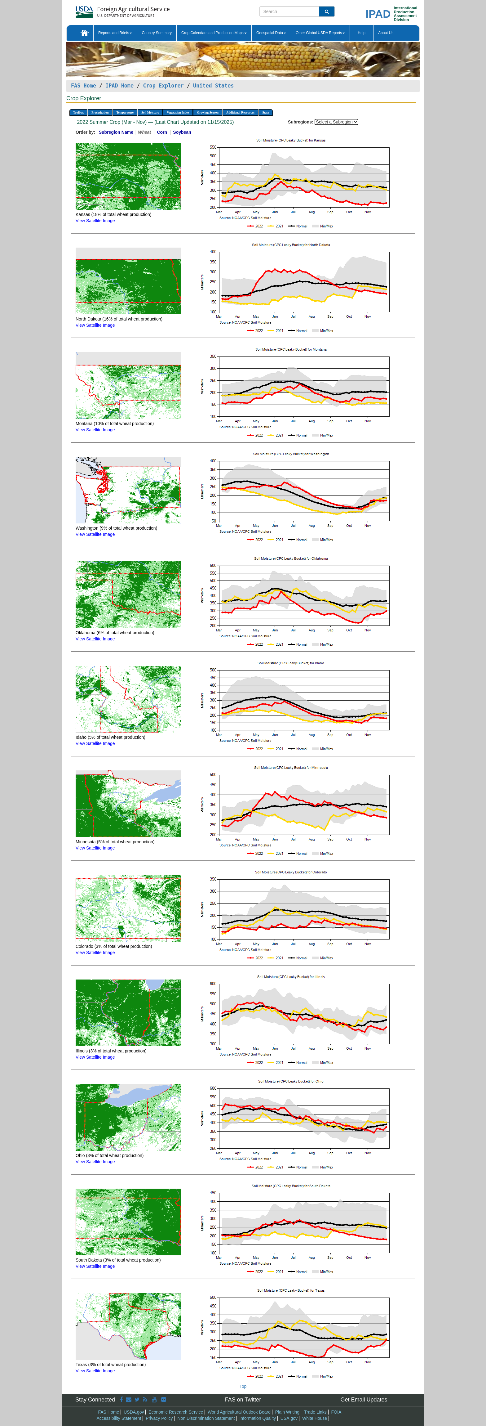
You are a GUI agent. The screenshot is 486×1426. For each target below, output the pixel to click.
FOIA (336, 1412)
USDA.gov (134, 1412)
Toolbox (78, 112)
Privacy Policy (159, 1418)
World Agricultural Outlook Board (239, 1412)
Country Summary (157, 33)
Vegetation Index (178, 112)
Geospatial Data (271, 33)
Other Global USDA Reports (320, 33)
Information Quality (257, 1418)
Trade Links (315, 1412)
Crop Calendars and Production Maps (214, 33)
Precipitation (99, 112)
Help (362, 33)
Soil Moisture (150, 112)
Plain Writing (287, 1412)
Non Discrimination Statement (206, 1418)
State (265, 112)
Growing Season (208, 112)
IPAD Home (119, 86)
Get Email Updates (363, 1400)
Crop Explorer (163, 86)
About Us (385, 33)
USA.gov (289, 1418)
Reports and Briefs (115, 33)
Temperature (125, 112)
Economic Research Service (175, 1412)
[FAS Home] (107, 10)
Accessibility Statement (119, 1418)
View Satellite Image (95, 220)
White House (314, 1418)
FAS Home (83, 86)
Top (243, 1386)
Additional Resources (240, 112)
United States (213, 86)
